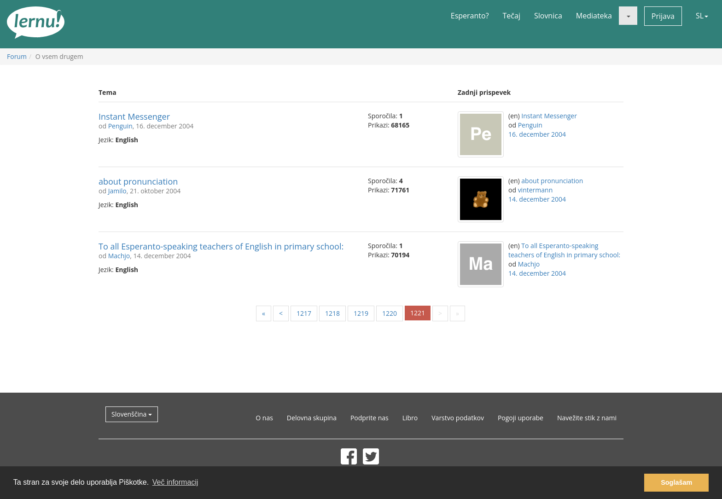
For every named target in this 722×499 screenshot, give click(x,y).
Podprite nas (369, 417)
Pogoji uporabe (520, 417)
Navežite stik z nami (587, 417)
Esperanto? (470, 16)
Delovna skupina (312, 417)
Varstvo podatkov (457, 417)
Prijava (663, 16)
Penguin (120, 126)
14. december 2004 (537, 199)
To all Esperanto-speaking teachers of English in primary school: (221, 246)
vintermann (535, 190)
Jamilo (117, 190)
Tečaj (511, 16)
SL (702, 16)
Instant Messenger (134, 116)
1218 (332, 313)
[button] (628, 15)
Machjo (119, 255)
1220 (389, 313)
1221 (417, 312)
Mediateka (594, 16)
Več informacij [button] (175, 482)
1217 (304, 313)
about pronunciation (138, 181)
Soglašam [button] (676, 482)
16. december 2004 (537, 134)
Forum (17, 56)
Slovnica (548, 16)
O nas (264, 417)
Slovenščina (131, 414)
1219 (361, 313)
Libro (410, 417)
